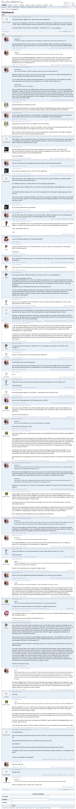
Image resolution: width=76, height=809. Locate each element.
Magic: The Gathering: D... (52, 759)
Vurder (21, 5)
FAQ (41, 7)
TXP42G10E (15, 251)
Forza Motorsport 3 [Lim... (63, 320)
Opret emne (16, 7)
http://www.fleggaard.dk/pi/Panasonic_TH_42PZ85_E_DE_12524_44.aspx (32, 740)
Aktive (10, 7)
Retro (28, 5)
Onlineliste (30, 7)
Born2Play (6, 357)
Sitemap (37, 807)
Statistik (36, 7)
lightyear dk (6, 181)
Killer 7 (72, 416)
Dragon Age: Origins (53, 320)
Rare (33, 5)
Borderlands (71, 320)
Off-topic (8, 9)
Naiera (6, 41)
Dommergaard (7, 22)
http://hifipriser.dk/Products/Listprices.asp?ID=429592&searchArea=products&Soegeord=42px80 (37, 747)
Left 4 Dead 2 (71, 305)
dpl (6, 313)
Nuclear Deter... (6, 410)
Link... (13, 232)
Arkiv (16, 5)
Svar (3, 34)
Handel (10, 5)
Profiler (23, 7)
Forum (4, 5)
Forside (4, 807)
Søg (45, 7)
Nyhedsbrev (42, 807)
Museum (39, 5)
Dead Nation (71, 759)
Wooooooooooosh (17, 554)
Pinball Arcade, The (70, 158)
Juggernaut (6, 152)
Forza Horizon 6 (58, 47)
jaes (6, 107)
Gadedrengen (6, 735)
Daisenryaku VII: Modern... (59, 158)
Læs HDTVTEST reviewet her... (20, 414)
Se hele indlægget (56, 28)
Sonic (6, 249)
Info (50, 5)
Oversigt (4, 7)
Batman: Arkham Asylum (69, 357)
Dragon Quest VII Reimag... (68, 47)
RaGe (6, 616)
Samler (45, 5)
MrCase (6, 697)
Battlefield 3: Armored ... (63, 759)
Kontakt (49, 807)
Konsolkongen (6, 226)
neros (6, 241)
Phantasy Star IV (70, 234)
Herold (6, 304)
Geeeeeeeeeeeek (17, 385)
